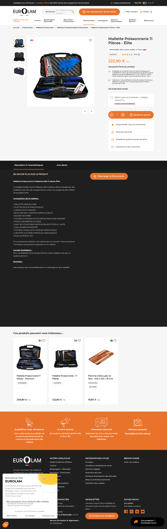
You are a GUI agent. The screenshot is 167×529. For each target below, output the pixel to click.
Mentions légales (92, 467)
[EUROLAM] (24, 11)
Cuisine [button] (37, 21)
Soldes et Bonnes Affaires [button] (21, 20)
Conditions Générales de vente (98, 464)
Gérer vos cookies (131, 460)
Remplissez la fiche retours (138, 432)
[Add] (122, 114)
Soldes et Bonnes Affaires (61, 460)
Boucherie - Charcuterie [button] (69, 20)
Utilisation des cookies (95, 481)
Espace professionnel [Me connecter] (120, 3)
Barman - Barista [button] (133, 20)
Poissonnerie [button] (88, 21)
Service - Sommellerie (59, 481)
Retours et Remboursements (97, 478)
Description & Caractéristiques (28, 165)
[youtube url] (143, 510)
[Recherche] (59, 12)
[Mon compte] (130, 12)
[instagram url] (131, 510)
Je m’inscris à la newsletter (102, 514)
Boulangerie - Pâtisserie (60, 467)
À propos (89, 460)
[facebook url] (126, 510)
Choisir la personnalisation (125, 103)
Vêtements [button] (149, 21)
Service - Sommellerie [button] (116, 20)
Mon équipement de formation (99, 12)
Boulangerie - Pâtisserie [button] (50, 20)
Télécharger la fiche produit (109, 176)
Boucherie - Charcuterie (60, 471)
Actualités (128, 502)
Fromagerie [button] (103, 21)
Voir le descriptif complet (118, 89)
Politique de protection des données (101, 474)
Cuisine (53, 464)
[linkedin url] (137, 510)
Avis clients (62, 165)
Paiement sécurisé (93, 471)
